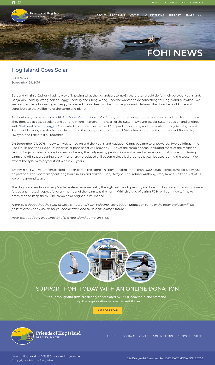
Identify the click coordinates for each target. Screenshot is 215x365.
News (184, 2)
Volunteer (170, 2)
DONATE (156, 2)
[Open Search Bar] (200, 15)
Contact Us (197, 2)
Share (190, 15)
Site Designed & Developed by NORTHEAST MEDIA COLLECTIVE (165, 358)
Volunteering (154, 15)
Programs (117, 15)
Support (175, 15)
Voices (135, 15)
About (101, 15)
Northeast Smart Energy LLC (39, 126)
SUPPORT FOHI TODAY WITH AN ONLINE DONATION (107, 288)
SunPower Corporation (79, 117)
